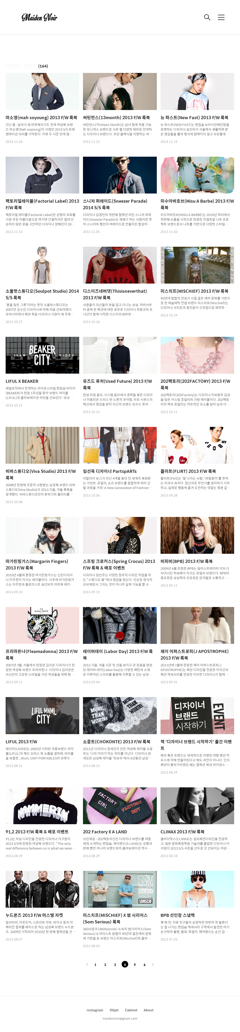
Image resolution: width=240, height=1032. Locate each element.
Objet (114, 1010)
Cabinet (131, 1010)
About (149, 1010)
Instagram (95, 1010)
